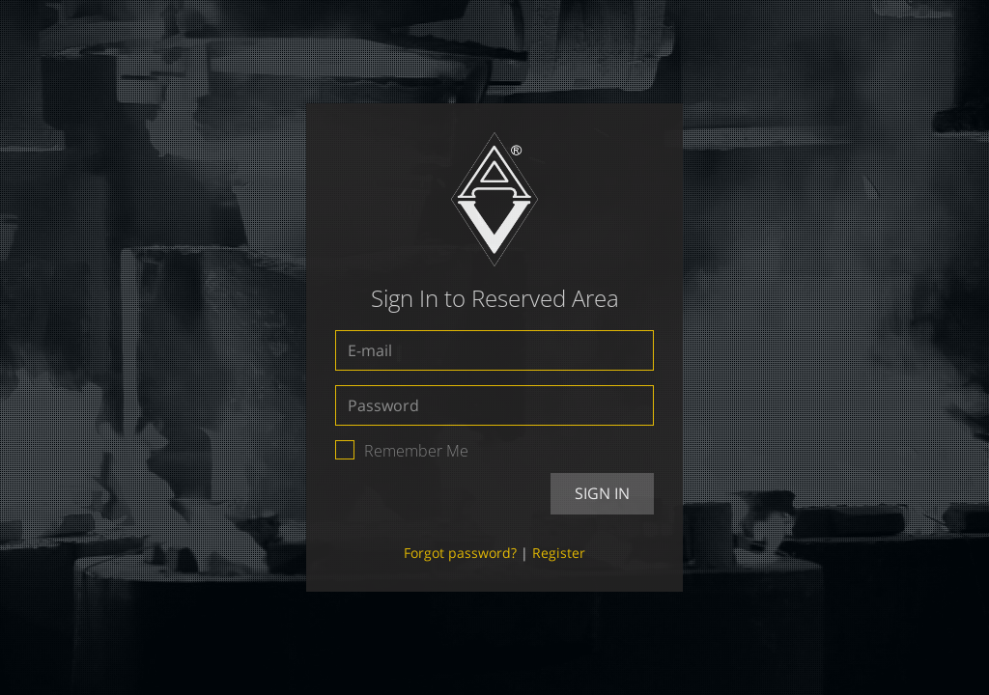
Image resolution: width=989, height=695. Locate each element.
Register (558, 552)
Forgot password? (460, 552)
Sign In (602, 493)
